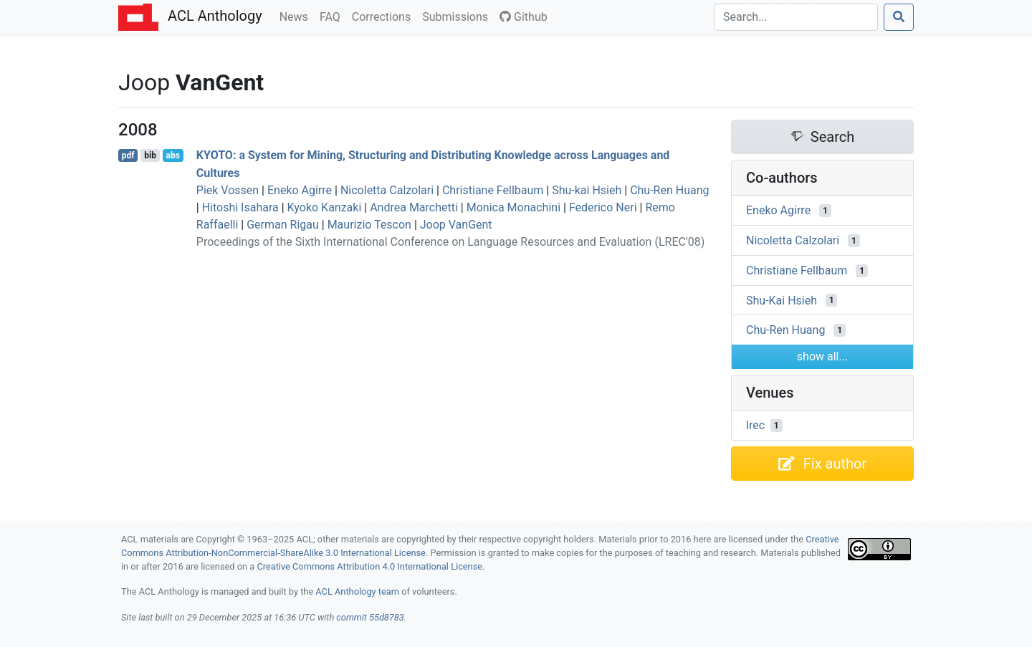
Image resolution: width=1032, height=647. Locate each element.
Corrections (384, 16)
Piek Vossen (227, 190)
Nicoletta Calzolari (387, 190)
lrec (755, 425)
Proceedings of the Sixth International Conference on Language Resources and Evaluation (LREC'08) (450, 242)
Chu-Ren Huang (669, 190)
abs (172, 155)
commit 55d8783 (369, 617)
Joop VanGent (456, 224)
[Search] (796, 17)
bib (150, 155)
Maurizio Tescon (369, 224)
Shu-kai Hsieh (586, 190)
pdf (128, 155)
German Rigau (283, 224)
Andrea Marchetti (414, 207)
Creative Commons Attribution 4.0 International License (369, 566)
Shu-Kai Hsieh (781, 300)
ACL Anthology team (357, 591)
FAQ (333, 16)
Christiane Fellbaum (492, 190)
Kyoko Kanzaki (324, 207)
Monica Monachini (513, 207)
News (297, 16)
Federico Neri (603, 207)
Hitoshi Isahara (240, 207)
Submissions (458, 16)
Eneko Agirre (299, 190)
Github (524, 17)
